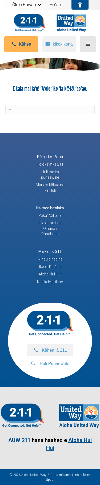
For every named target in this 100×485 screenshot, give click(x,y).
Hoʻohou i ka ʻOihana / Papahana (50, 228)
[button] (39, 5)
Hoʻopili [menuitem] (56, 5)
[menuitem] (26, 5)
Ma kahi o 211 (50, 251)
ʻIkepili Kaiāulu (50, 266)
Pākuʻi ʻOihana (50, 215)
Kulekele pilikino (50, 282)
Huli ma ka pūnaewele (50, 174)
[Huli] (50, 109)
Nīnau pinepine (50, 259)
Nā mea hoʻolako (50, 208)
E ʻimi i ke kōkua (50, 157)
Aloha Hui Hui (50, 274)
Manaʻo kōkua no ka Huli (50, 187)
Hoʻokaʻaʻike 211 (50, 164)
